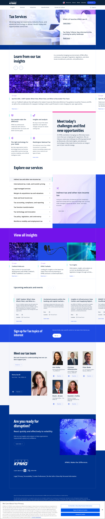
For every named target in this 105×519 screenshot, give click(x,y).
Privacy (20, 476)
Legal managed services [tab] (22, 189)
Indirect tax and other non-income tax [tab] (27, 179)
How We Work (45, 7)
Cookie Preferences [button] (39, 476)
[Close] (102, 510)
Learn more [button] (18, 444)
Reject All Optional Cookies (80, 510)
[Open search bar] (93, 8)
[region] (52, 510)
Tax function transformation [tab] (24, 207)
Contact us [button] (17, 364)
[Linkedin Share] (25, 470)
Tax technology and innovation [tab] (24, 212)
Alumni (74, 2)
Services (22, 7)
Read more (67, 38)
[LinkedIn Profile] (13, 392)
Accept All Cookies (80, 514)
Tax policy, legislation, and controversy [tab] (27, 217)
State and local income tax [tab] (23, 198)
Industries (33, 7)
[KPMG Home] (13, 3)
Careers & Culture (60, 7)
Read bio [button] (18, 391)
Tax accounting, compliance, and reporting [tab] (29, 203)
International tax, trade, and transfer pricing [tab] (29, 184)
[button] (64, 3)
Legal (15, 476)
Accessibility (28, 476)
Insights (12, 7)
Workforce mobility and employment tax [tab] (28, 221)
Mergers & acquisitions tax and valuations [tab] (28, 193)
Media (78, 2)
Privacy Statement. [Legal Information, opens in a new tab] (36, 517)
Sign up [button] (56, 335)
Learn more (67, 23)
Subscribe (83, 2)
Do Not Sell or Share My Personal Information (61, 476)
